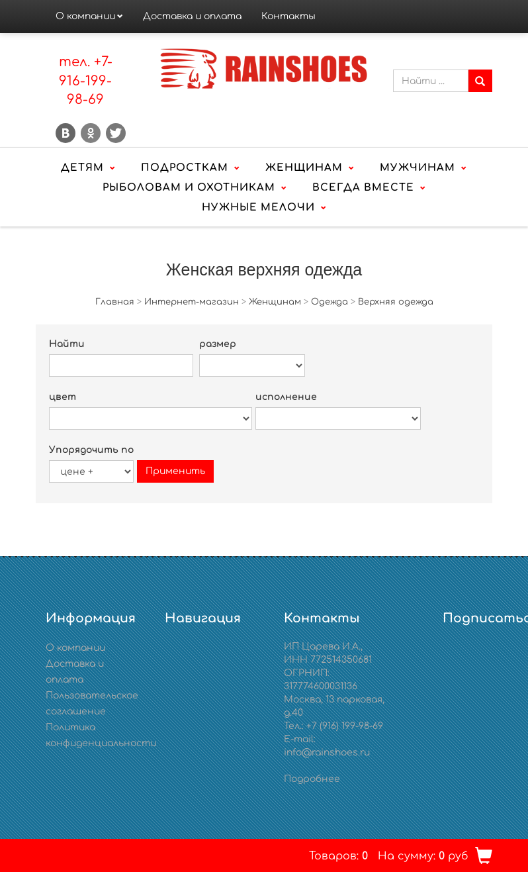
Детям (82, 167)
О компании (85, 16)
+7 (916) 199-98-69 (344, 726)
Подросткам (184, 167)
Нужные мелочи (258, 207)
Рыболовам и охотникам (189, 187)
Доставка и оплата (192, 16)
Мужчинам (417, 167)
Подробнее (312, 779)
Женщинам (304, 167)
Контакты (288, 16)
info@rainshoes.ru (327, 752)
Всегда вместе (363, 187)
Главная (114, 302)
